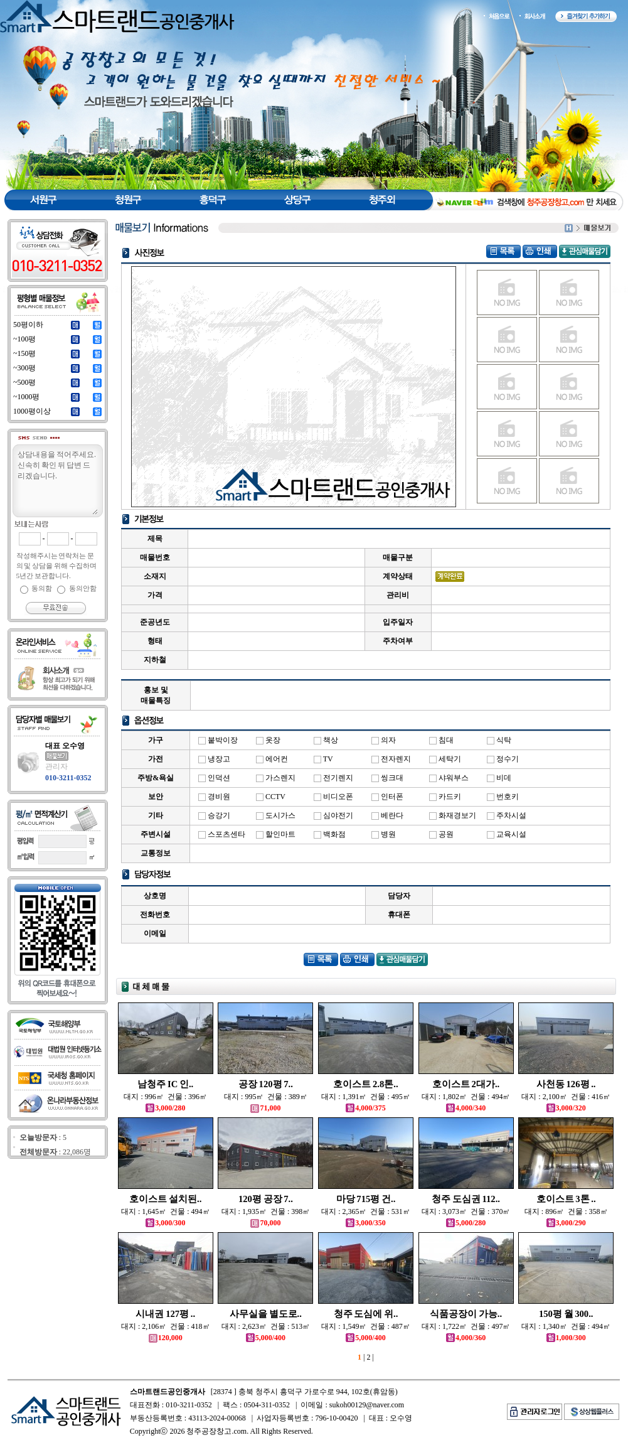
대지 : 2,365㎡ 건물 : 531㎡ (365, 1211)
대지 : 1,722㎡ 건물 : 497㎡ (466, 1326)
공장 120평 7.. (265, 1084)
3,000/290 (566, 1222)
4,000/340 (466, 1108)
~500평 (24, 382)
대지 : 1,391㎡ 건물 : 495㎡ (365, 1096)
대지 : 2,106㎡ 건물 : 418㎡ (165, 1326)
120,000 (166, 1337)
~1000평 (26, 396)
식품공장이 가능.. (466, 1314)
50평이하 (28, 324)
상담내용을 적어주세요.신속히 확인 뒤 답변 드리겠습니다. (57, 481)
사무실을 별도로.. (266, 1314)
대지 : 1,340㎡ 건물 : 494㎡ (565, 1326)
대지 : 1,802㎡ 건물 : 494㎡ (466, 1096)
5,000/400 (265, 1337)
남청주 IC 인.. (165, 1084)
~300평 (24, 367)
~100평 (24, 339)
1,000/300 (566, 1337)
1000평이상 (32, 411)
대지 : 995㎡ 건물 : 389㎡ (265, 1096)
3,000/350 (365, 1222)
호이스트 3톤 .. (566, 1199)
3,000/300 (165, 1222)
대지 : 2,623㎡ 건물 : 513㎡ (266, 1326)
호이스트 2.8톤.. (365, 1084)
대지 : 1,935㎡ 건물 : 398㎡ (266, 1211)
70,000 (265, 1222)
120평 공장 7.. (265, 1199)
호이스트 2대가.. (465, 1084)
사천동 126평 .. (566, 1084)
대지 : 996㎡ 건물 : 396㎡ (165, 1096)
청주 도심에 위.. (366, 1314)
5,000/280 (466, 1222)
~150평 (24, 353)
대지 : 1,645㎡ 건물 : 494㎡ (165, 1211)
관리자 (56, 766)
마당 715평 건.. (366, 1199)
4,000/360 (466, 1337)
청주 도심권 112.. (466, 1199)
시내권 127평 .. (165, 1314)
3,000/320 (566, 1108)
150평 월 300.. (566, 1314)
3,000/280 (165, 1108)
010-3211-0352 (68, 777)
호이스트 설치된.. (165, 1199)
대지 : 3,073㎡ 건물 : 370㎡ (466, 1211)
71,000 (265, 1108)
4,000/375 (365, 1108)
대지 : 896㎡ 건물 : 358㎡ (566, 1211)
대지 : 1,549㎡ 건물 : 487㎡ (365, 1326)
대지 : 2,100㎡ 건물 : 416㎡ (565, 1096)
